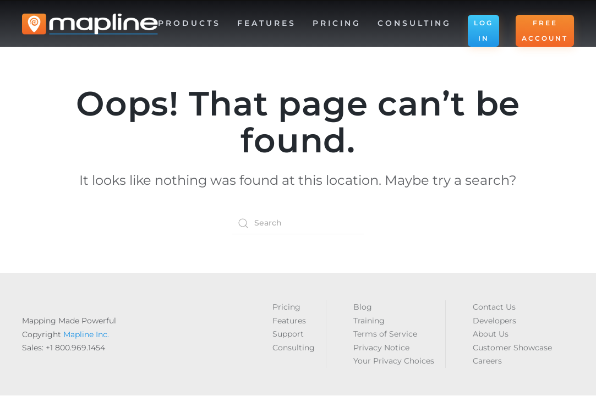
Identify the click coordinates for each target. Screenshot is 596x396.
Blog (362, 307)
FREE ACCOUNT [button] (545, 30)
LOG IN (483, 30)
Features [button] (266, 23)
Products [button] (189, 23)
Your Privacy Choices (393, 361)
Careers (487, 361)
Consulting (414, 23)
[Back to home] (90, 24)
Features (289, 321)
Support (288, 334)
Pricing (337, 23)
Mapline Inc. (86, 334)
